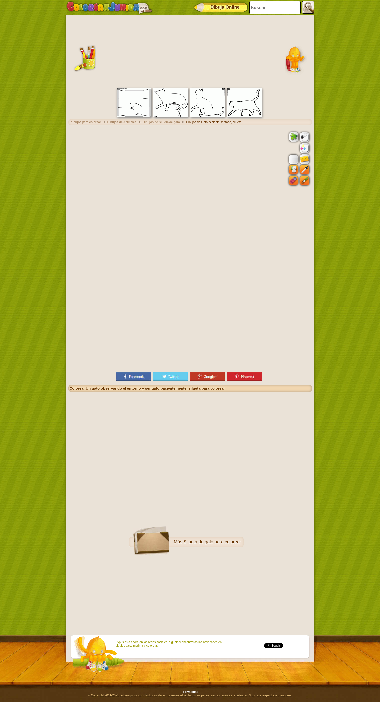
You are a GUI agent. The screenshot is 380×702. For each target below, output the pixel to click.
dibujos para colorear (86, 122)
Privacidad (190, 692)
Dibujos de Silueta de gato (161, 122)
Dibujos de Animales (122, 122)
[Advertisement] (190, 51)
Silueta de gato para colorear (212, 541)
